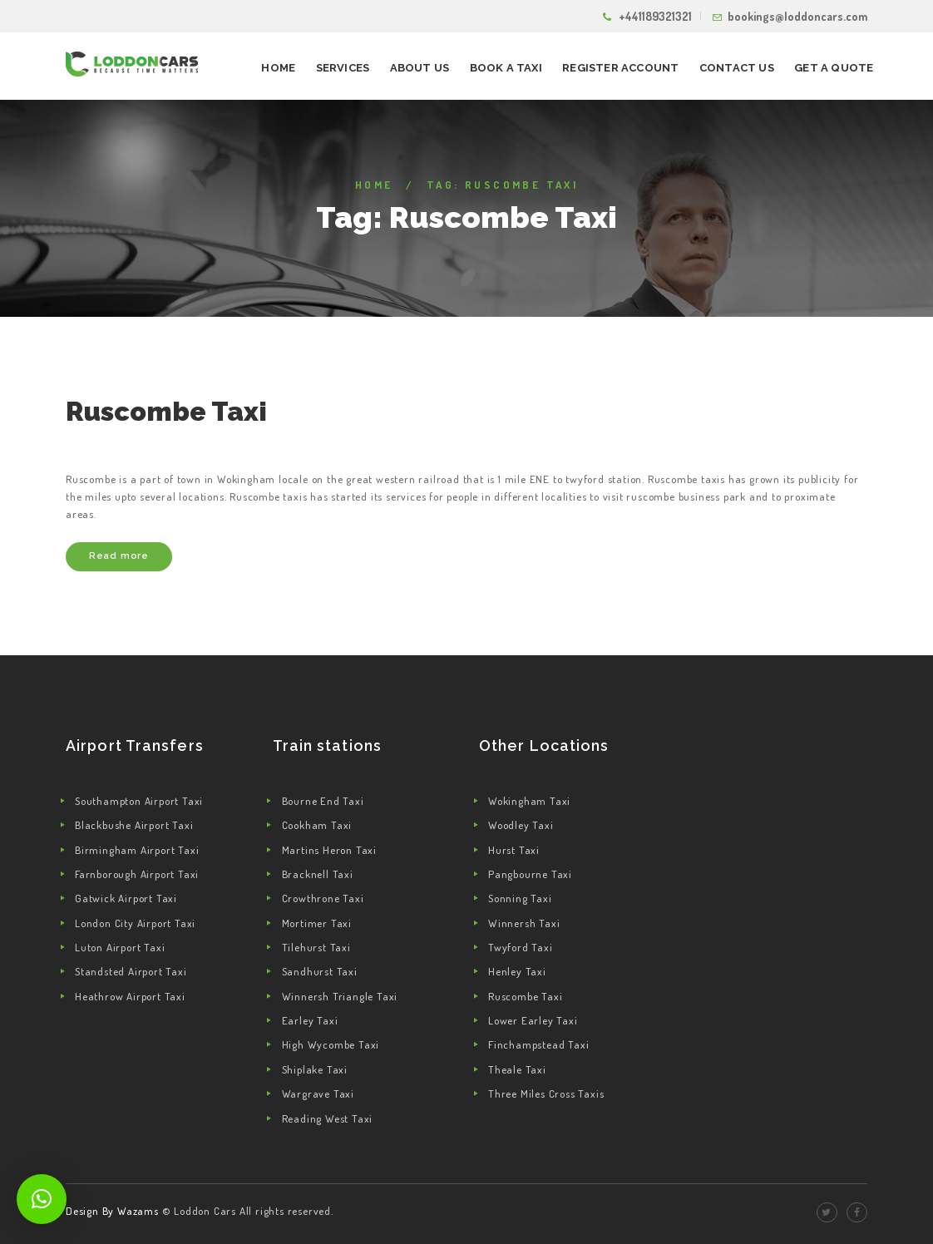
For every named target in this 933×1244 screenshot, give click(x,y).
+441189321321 (655, 16)
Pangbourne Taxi (530, 874)
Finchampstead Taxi (538, 1044)
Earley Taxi (310, 1020)
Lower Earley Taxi (533, 1020)
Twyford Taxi (520, 947)
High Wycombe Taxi (331, 1044)
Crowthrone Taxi (323, 898)
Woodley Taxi (521, 825)
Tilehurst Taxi (316, 947)
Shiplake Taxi (315, 1069)
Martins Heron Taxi (329, 849)
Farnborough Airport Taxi (137, 874)
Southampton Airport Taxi (139, 800)
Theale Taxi (517, 1069)
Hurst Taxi (514, 849)
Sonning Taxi (520, 898)
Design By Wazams (112, 1210)
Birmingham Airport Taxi (137, 849)
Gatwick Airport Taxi (126, 898)
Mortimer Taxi (317, 923)
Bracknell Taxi (317, 874)
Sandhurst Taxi (320, 971)
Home (374, 184)
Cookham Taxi (317, 825)
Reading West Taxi (327, 1118)
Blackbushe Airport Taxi (134, 825)
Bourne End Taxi (323, 800)
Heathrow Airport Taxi (130, 996)
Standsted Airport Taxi (131, 971)
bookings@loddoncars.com (797, 16)
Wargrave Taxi (318, 1093)
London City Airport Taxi (135, 923)
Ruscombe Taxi (166, 411)
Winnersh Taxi (524, 923)
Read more (119, 555)
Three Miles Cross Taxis (546, 1093)
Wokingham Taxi (529, 800)
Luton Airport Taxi (120, 947)
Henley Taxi (517, 971)
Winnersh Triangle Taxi (340, 996)
